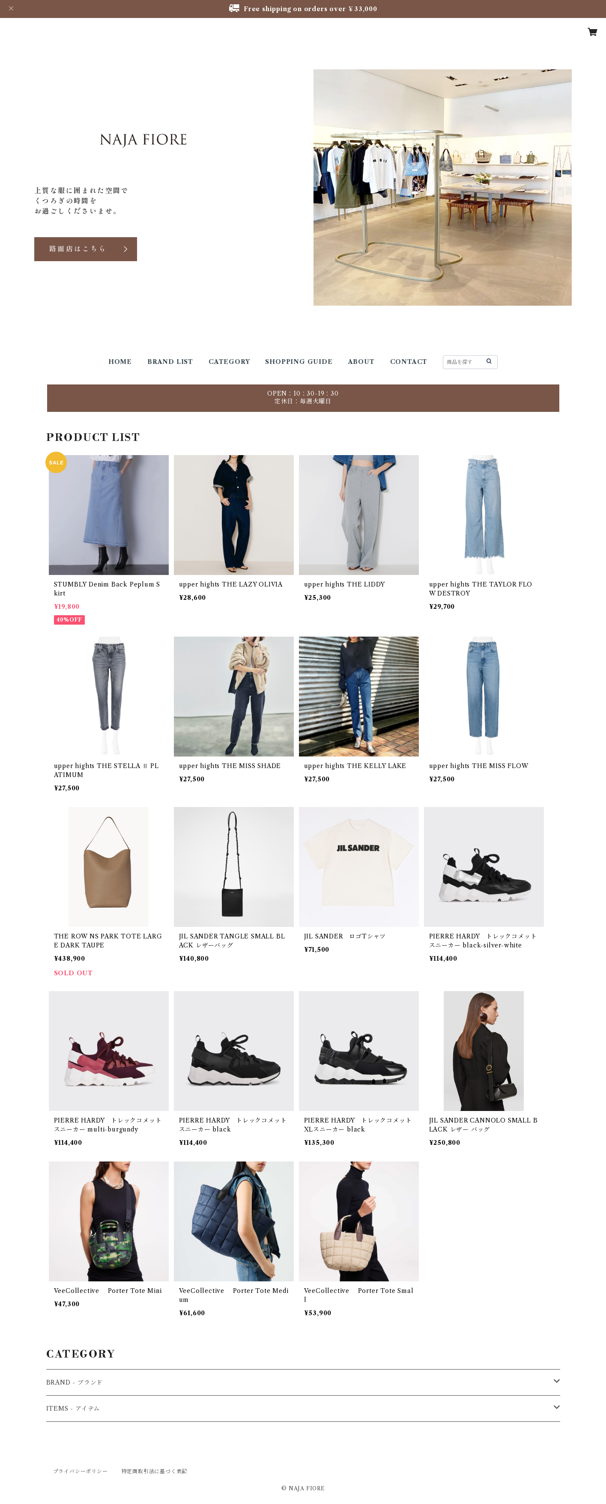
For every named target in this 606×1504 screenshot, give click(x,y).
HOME (120, 362)
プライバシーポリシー (80, 1471)
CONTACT (409, 362)
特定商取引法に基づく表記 (155, 1471)
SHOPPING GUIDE (298, 362)
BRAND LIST (170, 362)
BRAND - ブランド (74, 1382)
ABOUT (361, 362)
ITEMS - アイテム (73, 1408)
